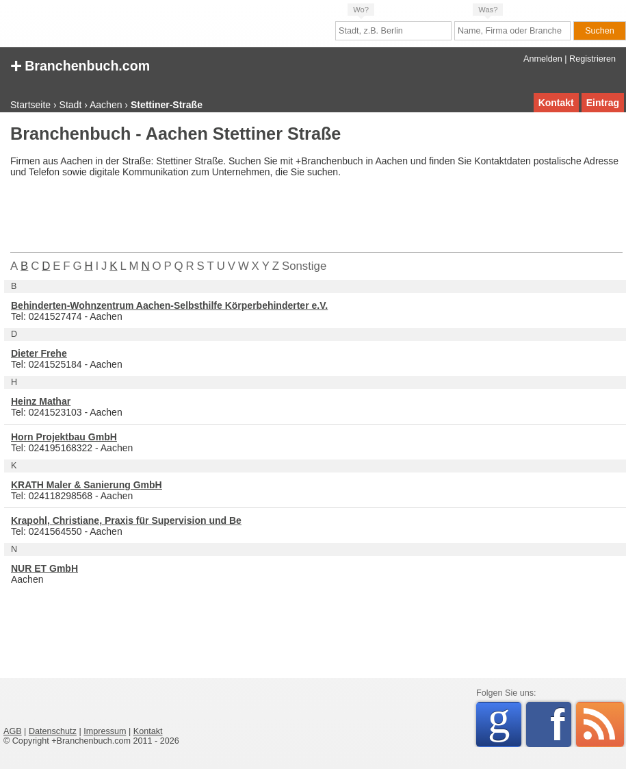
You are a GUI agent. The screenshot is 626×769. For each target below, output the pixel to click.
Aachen (106, 104)
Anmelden (542, 59)
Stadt (71, 104)
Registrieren (592, 59)
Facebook (560, 724)
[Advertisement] (259, 218)
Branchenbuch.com (80, 64)
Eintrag (602, 102)
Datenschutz (53, 731)
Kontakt (556, 102)
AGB (12, 731)
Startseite (30, 104)
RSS (600, 724)
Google (504, 722)
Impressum (104, 731)
